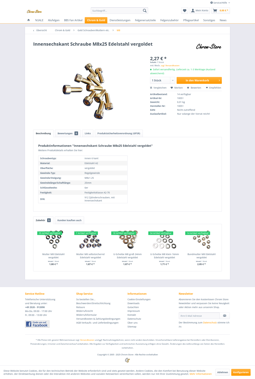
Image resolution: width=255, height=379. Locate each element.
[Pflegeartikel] (191, 20)
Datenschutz (134, 318)
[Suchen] (144, 10)
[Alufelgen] (54, 20)
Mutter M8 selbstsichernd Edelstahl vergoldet (90, 256)
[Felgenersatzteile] (145, 20)
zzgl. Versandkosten (170, 65)
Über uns (133, 322)
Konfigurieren (241, 372)
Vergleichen (158, 87)
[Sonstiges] (209, 20)
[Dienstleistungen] (120, 20)
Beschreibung (43, 133)
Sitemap (132, 326)
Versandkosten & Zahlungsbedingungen (98, 318)
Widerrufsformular (86, 314)
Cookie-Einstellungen (139, 299)
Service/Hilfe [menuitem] (219, 2)
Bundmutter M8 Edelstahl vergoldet (202, 256)
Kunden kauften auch (69, 220)
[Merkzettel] (184, 10)
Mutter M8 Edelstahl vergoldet (53, 256)
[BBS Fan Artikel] (73, 20)
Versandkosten (87, 340)
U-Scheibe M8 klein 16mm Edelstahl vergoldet (164, 256)
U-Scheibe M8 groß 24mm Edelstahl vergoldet (127, 256)
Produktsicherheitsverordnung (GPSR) (118, 133)
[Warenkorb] (220, 10)
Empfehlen (213, 87)
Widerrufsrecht (84, 310)
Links (88, 133)
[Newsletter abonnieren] (225, 315)
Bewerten (194, 87)
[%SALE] (39, 20)
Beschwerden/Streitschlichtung (93, 303)
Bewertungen (68, 133)
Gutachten (133, 307)
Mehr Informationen (201, 373)
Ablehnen (222, 372)
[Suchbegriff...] (119, 10)
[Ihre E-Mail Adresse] (199, 315)
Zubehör (43, 220)
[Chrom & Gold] (96, 20)
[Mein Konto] (200, 10)
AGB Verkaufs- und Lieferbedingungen (97, 322)
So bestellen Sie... (85, 299)
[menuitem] (119, 10)
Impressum (134, 310)
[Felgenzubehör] (169, 20)
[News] (223, 20)
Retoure (80, 307)
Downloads (134, 303)
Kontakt (132, 314)
